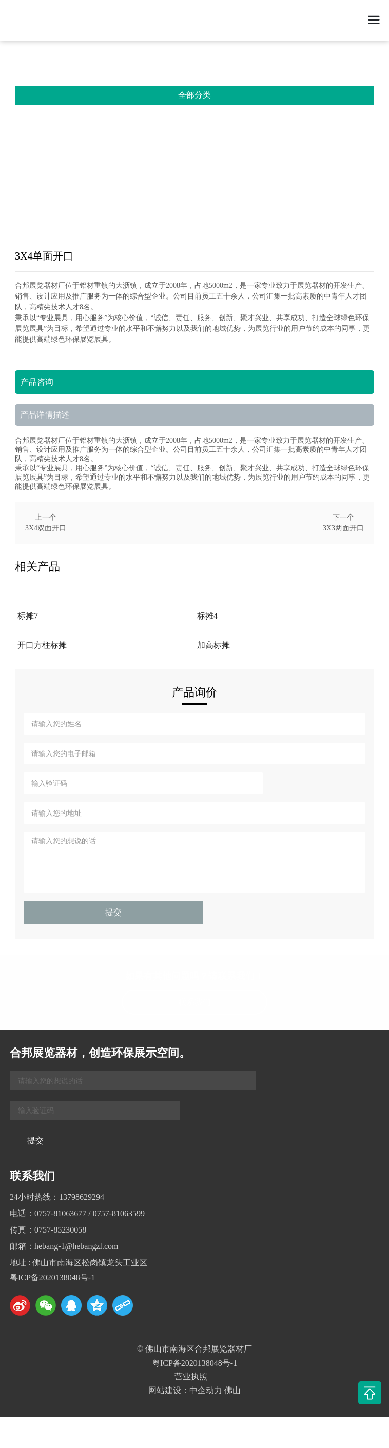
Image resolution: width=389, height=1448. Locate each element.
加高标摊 (213, 645)
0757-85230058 (60, 1229)
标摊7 (27, 615)
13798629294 (81, 1197)
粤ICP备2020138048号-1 (52, 1277)
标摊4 (207, 615)
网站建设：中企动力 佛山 (194, 1390)
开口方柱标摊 (42, 645)
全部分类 (194, 95)
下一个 (343, 517)
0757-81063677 (60, 1213)
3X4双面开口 (45, 528)
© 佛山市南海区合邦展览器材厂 (194, 1348)
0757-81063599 (119, 1213)
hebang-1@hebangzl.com (76, 1246)
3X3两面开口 (343, 528)
